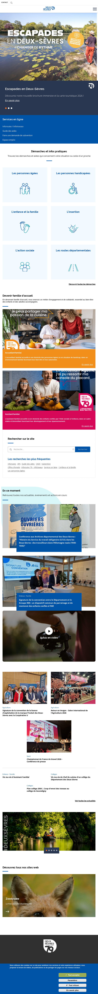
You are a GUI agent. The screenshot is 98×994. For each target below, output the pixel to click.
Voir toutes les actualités (85, 801)
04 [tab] (54, 850)
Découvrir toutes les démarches (82, 284)
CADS (38, 464)
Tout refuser (72, 985)
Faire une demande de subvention (18, 135)
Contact (4, 2)
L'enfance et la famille (67, 467)
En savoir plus (12, 100)
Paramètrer (72, 980)
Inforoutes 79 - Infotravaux (32, 467)
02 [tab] (8, 108)
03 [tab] (11, 108)
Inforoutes (12, 464)
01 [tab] (6, 108)
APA (18, 464)
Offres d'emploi (14, 467)
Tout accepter (72, 975)
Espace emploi (9, 139)
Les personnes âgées (16, 471)
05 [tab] (56, 850)
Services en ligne (50, 467)
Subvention (46, 464)
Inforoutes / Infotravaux (13, 126)
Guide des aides (9, 131)
